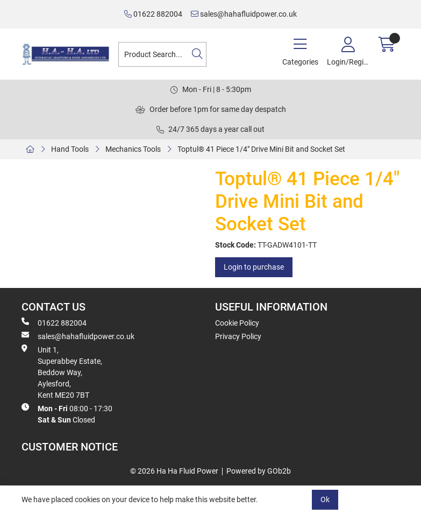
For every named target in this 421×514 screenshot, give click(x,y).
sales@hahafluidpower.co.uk (244, 14)
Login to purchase (254, 267)
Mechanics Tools (133, 149)
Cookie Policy (237, 323)
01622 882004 (153, 14)
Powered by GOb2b (258, 471)
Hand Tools (70, 149)
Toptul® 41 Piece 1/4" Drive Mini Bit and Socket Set (261, 149)
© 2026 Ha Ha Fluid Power (174, 471)
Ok (325, 499)
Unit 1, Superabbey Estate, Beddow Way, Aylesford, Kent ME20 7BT (62, 371)
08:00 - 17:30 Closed (67, 413)
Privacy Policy (238, 336)
